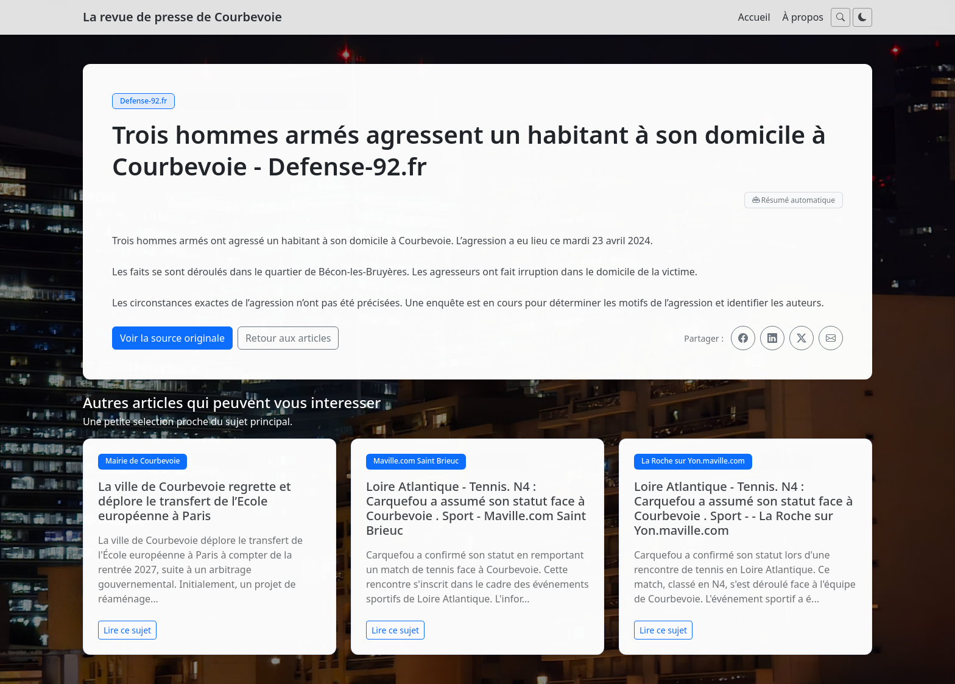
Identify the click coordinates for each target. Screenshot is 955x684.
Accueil (754, 17)
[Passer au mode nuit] (862, 17)
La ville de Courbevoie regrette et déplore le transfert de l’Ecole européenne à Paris (194, 501)
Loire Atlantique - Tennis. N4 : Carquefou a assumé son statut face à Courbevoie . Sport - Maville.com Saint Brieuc (476, 508)
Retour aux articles (288, 338)
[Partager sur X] (801, 338)
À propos (803, 17)
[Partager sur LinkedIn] (772, 338)
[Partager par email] (831, 338)
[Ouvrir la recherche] (840, 17)
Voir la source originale (172, 338)
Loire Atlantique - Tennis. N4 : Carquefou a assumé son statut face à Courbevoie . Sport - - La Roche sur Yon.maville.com (743, 508)
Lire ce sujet (127, 630)
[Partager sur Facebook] (743, 338)
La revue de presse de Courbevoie (182, 17)
